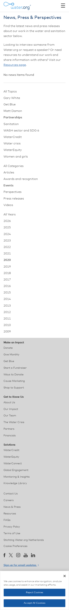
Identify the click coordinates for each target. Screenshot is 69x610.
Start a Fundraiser (15, 368)
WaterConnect (12, 463)
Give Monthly (11, 354)
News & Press (12, 507)
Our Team (9, 415)
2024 (7, 234)
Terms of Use (11, 533)
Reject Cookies (34, 592)
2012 (7, 312)
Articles (8, 172)
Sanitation (11, 124)
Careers (8, 500)
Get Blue (9, 104)
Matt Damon (12, 110)
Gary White (11, 98)
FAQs (6, 520)
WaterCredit (12, 137)
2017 (7, 279)
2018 (7, 273)
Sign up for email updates (21, 565)
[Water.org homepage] (17, 6)
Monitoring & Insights (16, 477)
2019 (7, 266)
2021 (7, 253)
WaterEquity (12, 149)
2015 (7, 292)
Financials (9, 435)
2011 (7, 318)
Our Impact (10, 409)
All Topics (10, 91)
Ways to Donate (13, 374)
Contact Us (10, 493)
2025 (7, 227)
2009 (7, 331)
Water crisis (12, 143)
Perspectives (12, 191)
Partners (8, 429)
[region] (34, 590)
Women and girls (15, 156)
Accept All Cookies (34, 603)
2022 (7, 247)
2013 (7, 305)
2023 (7, 240)
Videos (8, 205)
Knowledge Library (15, 483)
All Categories (13, 166)
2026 (7, 220)
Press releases (13, 198)
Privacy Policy (11, 526)
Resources (9, 513)
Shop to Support (13, 387)
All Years (9, 214)
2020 (7, 259)
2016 (7, 286)
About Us (9, 402)
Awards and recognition (20, 179)
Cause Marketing (14, 381)
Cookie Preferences (15, 546)
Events (8, 185)
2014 (7, 299)
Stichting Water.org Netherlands (23, 540)
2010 (7, 325)
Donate (8, 348)
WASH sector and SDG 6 (21, 130)
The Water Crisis (13, 422)
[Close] (65, 576)
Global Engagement (15, 470)
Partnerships (12, 117)
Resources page (14, 64)
